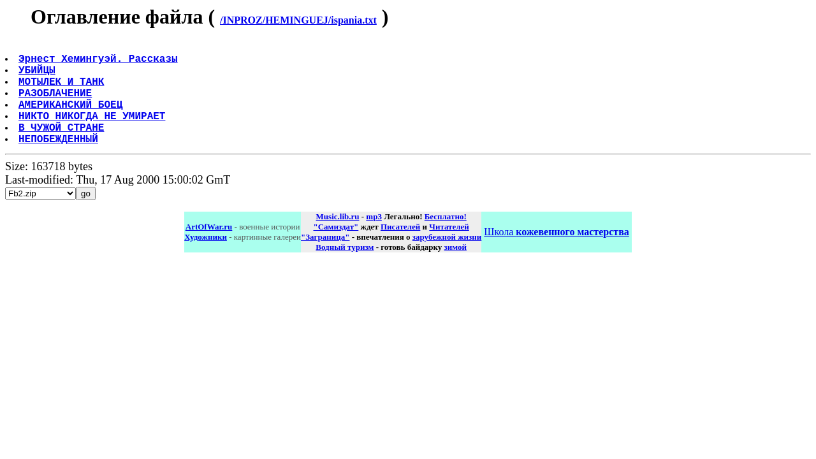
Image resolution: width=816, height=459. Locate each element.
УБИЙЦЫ (38, 77)
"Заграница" (325, 260)
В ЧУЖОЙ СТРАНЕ (62, 147)
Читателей (449, 249)
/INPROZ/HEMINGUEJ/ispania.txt (298, 20)
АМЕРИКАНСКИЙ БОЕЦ (72, 119)
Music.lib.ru (338, 239)
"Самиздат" (335, 249)
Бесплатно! (446, 239)
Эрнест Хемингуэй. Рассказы (99, 63)
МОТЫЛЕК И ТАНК (62, 91)
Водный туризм (345, 270)
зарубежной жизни (447, 260)
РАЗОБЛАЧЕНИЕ (56, 105)
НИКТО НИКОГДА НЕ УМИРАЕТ (93, 133)
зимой (455, 270)
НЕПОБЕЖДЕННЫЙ (59, 161)
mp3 (374, 239)
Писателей (400, 249)
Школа (556, 254)
